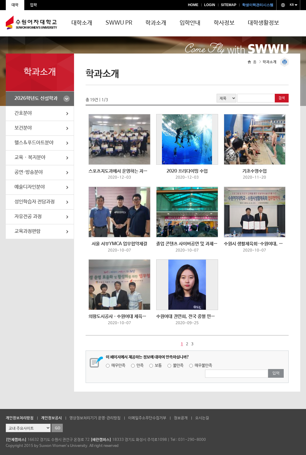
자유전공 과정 (28, 216)
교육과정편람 (27, 231)
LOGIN (209, 5)
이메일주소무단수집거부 (147, 418)
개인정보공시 (51, 418)
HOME (193, 5)
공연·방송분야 (28, 172)
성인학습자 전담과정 (34, 202)
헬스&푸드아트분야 (34, 143)
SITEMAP (228, 5)
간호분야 (23, 113)
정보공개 (181, 418)
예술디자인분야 (29, 187)
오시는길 (202, 418)
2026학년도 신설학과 (36, 98)
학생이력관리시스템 (257, 5)
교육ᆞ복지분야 (29, 157)
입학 (33, 5)
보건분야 (23, 128)
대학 (15, 5)
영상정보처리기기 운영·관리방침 (95, 418)
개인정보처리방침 (20, 418)
